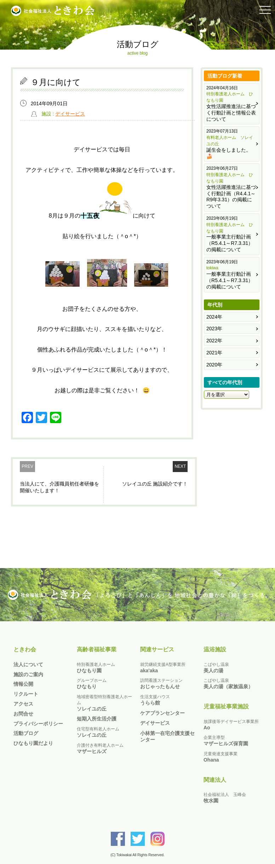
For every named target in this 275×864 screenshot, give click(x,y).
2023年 (214, 328)
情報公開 (23, 684)
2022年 (214, 340)
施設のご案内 (28, 674)
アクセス (23, 704)
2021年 (214, 352)
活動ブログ (25, 733)
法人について (28, 664)
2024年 (214, 317)
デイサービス (70, 114)
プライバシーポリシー (38, 723)
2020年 (214, 365)
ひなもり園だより (33, 743)
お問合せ (23, 714)
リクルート (25, 694)
